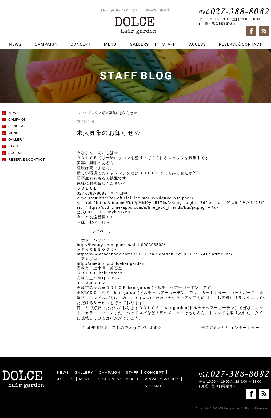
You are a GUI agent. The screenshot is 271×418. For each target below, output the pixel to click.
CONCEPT (16, 126)
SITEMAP (153, 386)
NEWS (13, 113)
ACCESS (15, 153)
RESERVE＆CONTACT (26, 159)
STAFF (13, 146)
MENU (13, 133)
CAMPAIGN (17, 119)
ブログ (93, 113)
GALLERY (16, 139)
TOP (80, 113)
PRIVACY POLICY (162, 379)
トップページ (99, 231)
